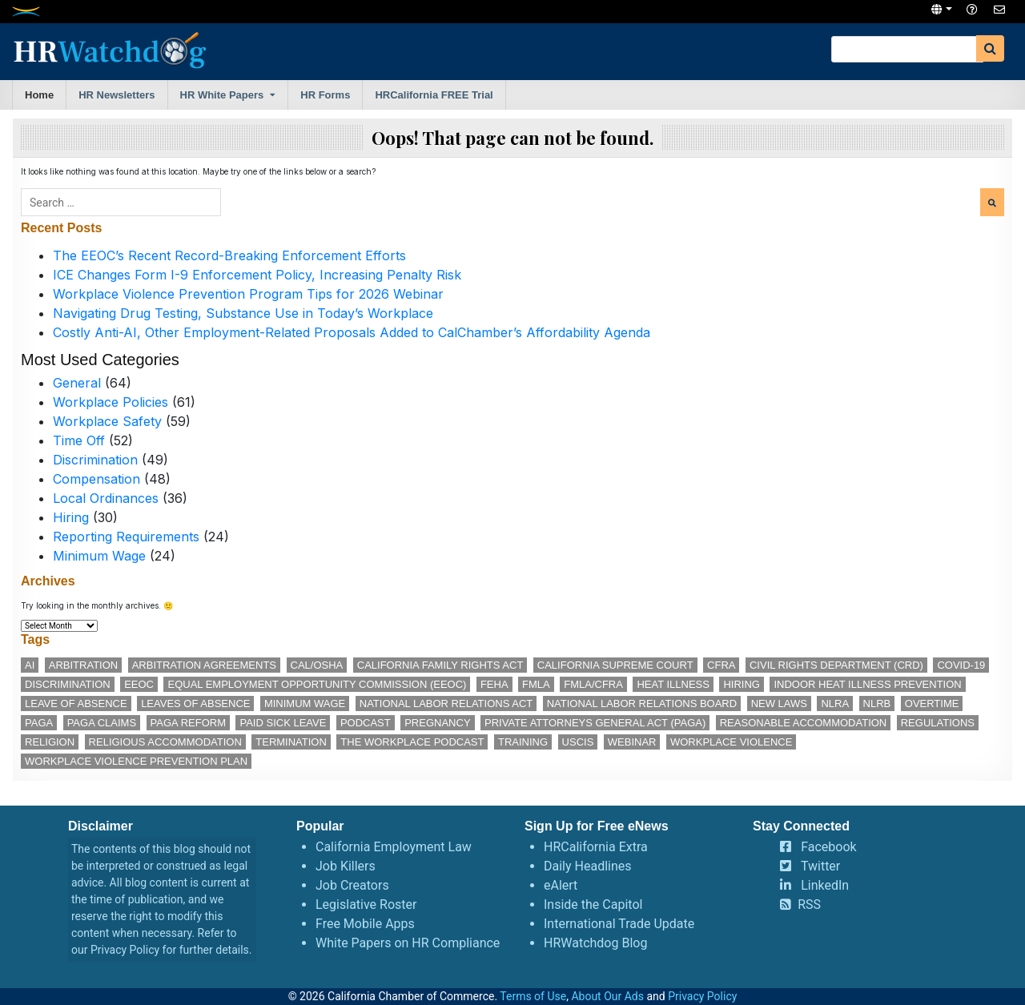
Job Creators (352, 885)
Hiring (71, 517)
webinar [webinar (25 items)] (632, 742)
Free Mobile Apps (365, 923)
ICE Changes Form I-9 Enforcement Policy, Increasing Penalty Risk (257, 275)
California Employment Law (394, 846)
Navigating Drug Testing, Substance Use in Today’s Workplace (243, 313)
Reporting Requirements (126, 537)
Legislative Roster (366, 904)
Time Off (79, 440)
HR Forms (325, 95)
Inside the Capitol (593, 904)
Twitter (820, 866)
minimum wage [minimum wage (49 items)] (304, 703)
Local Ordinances (106, 498)
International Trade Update (619, 923)
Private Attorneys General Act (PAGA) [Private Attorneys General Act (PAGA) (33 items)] (594, 723)
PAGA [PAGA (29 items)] (39, 723)
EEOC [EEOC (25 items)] (139, 684)
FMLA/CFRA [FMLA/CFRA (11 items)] (593, 684)
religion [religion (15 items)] (49, 742)
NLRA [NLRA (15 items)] (835, 703)
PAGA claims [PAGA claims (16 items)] (101, 723)
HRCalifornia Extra (596, 846)
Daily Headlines (588, 866)
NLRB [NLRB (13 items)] (877, 703)
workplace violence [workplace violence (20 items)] (731, 742)
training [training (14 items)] (523, 742)
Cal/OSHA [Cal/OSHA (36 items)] (317, 665)
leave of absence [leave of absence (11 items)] (76, 703)
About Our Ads (607, 996)
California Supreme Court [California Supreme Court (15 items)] (615, 665)
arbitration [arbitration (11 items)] (83, 665)
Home (39, 95)
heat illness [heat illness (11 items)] (673, 684)
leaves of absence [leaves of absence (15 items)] (195, 703)
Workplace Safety (107, 421)
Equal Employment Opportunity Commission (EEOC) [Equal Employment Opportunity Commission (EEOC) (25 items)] (316, 684)
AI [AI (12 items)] (29, 665)
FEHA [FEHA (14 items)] (494, 684)
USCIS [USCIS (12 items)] (578, 742)
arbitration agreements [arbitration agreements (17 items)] (204, 665)
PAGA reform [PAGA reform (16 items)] (188, 723)
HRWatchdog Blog (595, 943)
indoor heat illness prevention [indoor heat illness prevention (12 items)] (867, 684)
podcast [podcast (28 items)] (365, 723)
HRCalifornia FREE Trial (433, 95)
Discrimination (95, 460)
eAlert (560, 885)
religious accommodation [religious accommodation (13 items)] (165, 742)
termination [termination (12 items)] (291, 742)
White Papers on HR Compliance (408, 943)
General (77, 383)
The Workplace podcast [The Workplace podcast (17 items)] (412, 742)
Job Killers (346, 866)
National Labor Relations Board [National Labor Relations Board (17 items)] (642, 703)
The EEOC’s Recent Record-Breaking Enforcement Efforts (229, 255)
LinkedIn (825, 885)
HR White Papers (222, 95)
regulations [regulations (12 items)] (938, 723)
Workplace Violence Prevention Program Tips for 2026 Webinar (248, 294)
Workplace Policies (110, 402)
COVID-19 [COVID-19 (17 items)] (961, 665)
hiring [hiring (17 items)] (741, 684)
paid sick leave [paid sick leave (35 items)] (282, 723)
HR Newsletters (116, 95)
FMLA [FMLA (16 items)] (536, 684)
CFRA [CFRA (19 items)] (721, 665)
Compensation (96, 479)
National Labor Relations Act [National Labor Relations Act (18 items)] (446, 703)
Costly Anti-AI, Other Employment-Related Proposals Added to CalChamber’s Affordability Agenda (351, 332)
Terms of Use (533, 996)
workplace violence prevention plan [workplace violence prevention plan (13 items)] (136, 761)
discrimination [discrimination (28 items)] (68, 684)
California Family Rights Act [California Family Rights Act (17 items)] (440, 665)
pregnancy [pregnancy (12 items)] (437, 723)
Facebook (828, 846)
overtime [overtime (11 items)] (932, 703)
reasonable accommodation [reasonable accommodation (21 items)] (803, 723)
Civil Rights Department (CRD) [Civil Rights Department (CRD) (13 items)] (836, 665)
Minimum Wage (99, 556)
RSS (809, 904)
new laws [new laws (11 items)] (779, 703)
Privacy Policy (124, 949)
